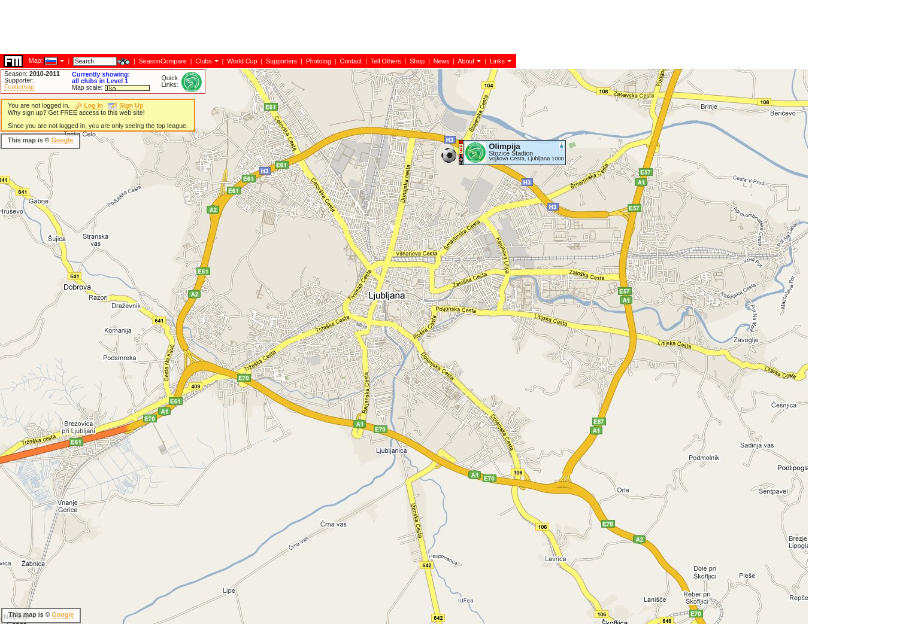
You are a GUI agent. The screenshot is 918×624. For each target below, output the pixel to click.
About (466, 61)
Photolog (318, 61)
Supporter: (19, 80)
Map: (36, 60)
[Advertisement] (218, 27)
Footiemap (19, 86)
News (442, 61)
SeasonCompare (163, 61)
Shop (417, 61)
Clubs (203, 61)
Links (497, 61)
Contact (351, 61)
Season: (32, 73)
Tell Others (386, 61)
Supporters (281, 61)
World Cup (242, 61)
